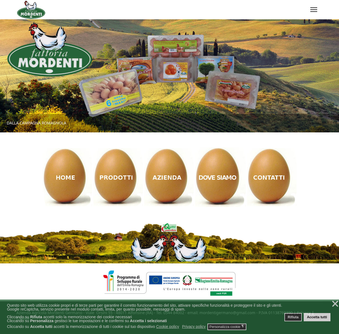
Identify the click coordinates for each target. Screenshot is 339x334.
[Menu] (313, 9)
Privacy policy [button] (194, 326)
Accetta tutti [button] (317, 317)
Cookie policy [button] (167, 326)
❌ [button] (335, 304)
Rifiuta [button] (293, 317)
